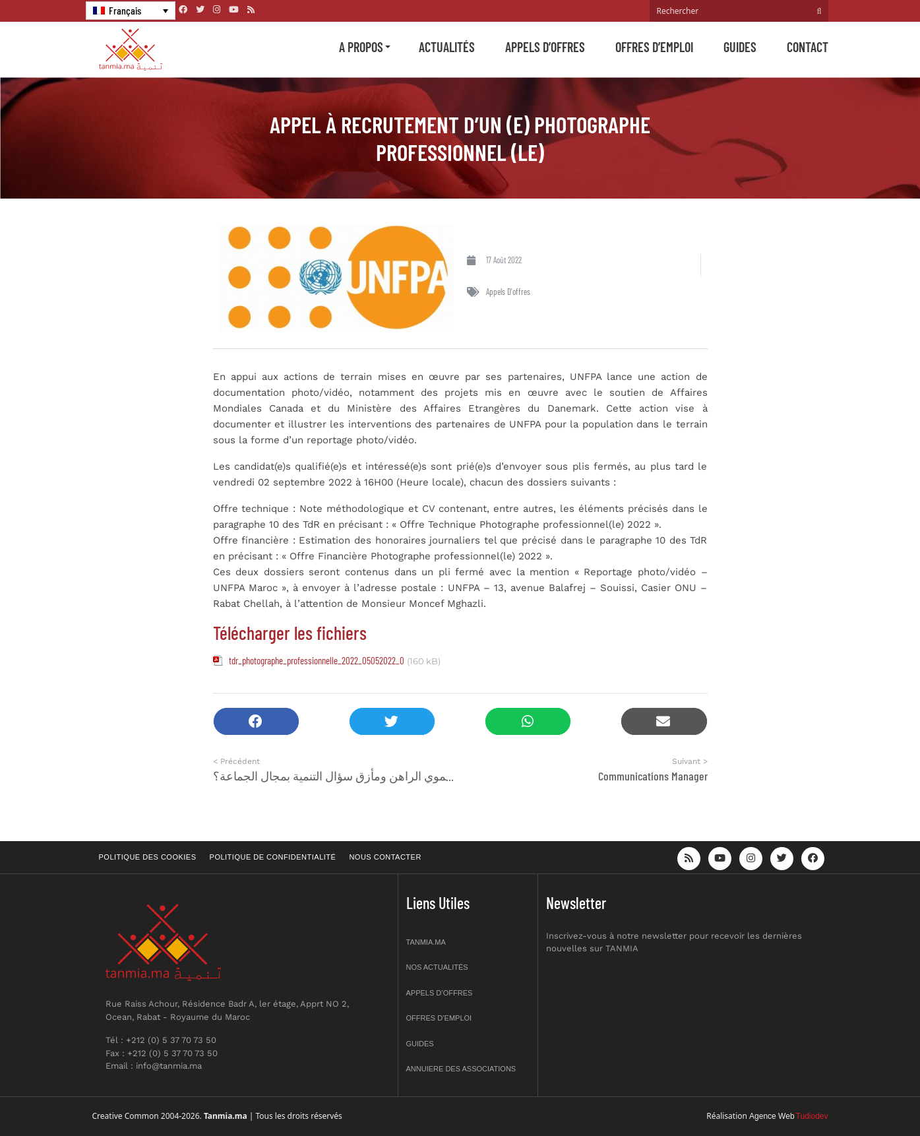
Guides (739, 47)
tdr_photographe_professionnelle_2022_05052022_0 (316, 660)
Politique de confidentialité (273, 857)
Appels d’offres (545, 47)
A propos (361, 47)
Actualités (447, 47)
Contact (807, 47)
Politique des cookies (148, 857)
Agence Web (772, 1116)
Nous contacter (385, 857)
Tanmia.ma (426, 942)
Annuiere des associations (461, 1069)
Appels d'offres (508, 291)
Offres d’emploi (654, 47)
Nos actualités (437, 967)
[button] (256, 721)
